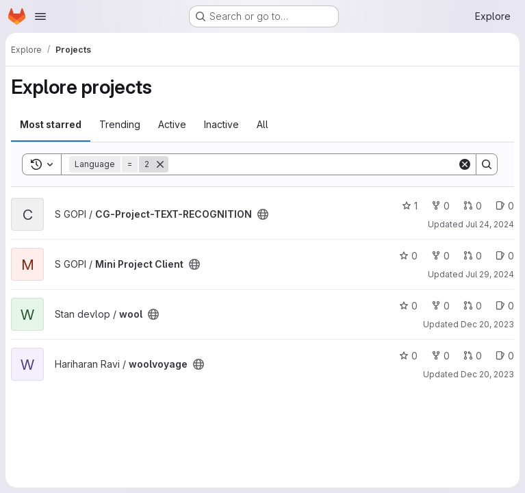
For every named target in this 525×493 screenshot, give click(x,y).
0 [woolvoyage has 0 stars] (408, 356)
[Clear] (465, 164)
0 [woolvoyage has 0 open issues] (505, 356)
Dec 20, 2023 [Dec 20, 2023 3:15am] (487, 324)
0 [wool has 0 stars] (408, 306)
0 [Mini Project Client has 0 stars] (408, 256)
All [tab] (262, 124)
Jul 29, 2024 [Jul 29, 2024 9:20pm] (489, 274)
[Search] (312, 164)
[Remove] (160, 164)
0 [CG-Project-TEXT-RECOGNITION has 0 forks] (440, 206)
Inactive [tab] (221, 124)
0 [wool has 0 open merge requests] (472, 306)
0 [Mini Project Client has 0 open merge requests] (472, 256)
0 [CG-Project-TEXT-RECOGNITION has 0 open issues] (505, 206)
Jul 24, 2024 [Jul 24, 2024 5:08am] (489, 224)
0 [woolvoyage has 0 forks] (440, 356)
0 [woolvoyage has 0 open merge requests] (472, 356)
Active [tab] (172, 124)
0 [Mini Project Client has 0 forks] (440, 256)
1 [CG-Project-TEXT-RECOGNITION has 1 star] (410, 206)
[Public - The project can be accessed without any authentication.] (262, 214)
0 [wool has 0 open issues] (505, 306)
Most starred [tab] (50, 124)
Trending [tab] (119, 124)
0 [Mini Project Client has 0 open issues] (505, 256)
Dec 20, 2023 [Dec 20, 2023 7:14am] (487, 374)
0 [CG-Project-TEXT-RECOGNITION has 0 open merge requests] (472, 206)
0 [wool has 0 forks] (440, 306)
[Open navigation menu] (40, 16)
